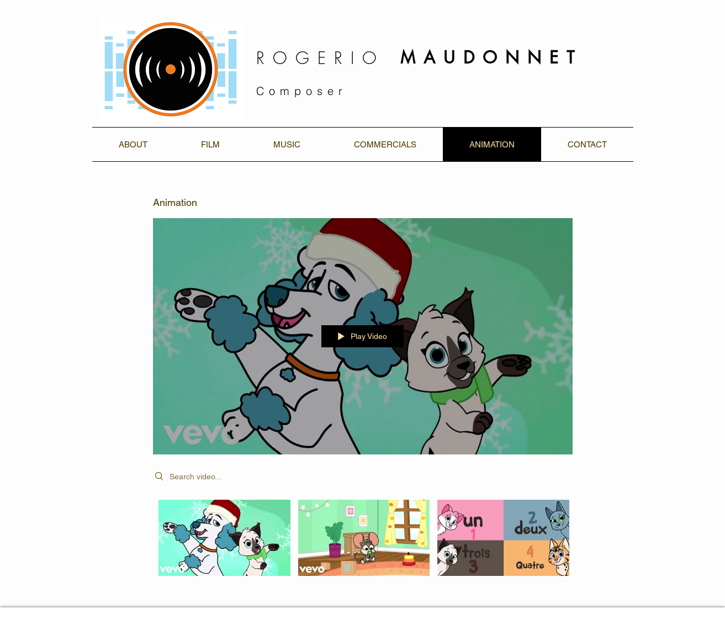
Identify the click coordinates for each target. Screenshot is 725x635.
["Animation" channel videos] (362, 545)
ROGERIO (320, 58)
